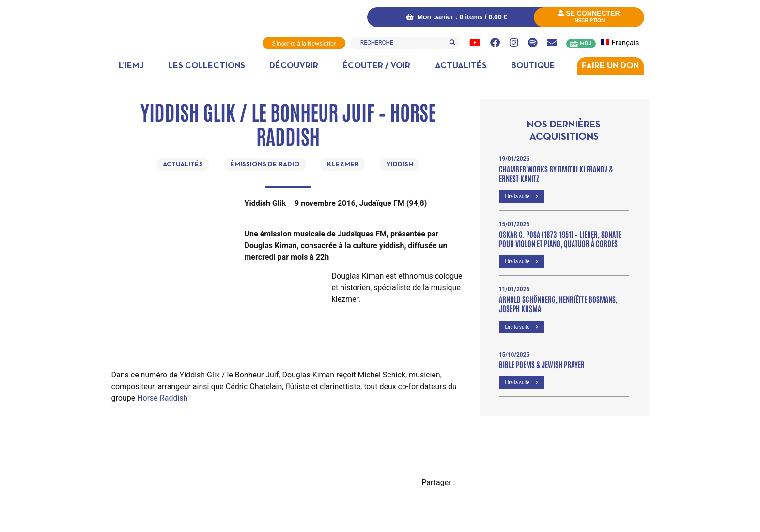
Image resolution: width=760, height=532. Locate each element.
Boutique (533, 66)
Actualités (461, 66)
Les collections (206, 66)
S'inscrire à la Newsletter (304, 43)
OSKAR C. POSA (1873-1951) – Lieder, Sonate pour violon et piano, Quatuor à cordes (560, 238)
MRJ (585, 43)
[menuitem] (625, 43)
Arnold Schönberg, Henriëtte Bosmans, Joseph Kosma (558, 303)
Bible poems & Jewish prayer (542, 364)
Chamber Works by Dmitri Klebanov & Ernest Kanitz (556, 173)
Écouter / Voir (376, 66)
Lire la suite (521, 196)
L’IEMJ (131, 66)
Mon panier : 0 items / (457, 17)
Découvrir (293, 66)
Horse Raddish (162, 398)
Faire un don (610, 66)
